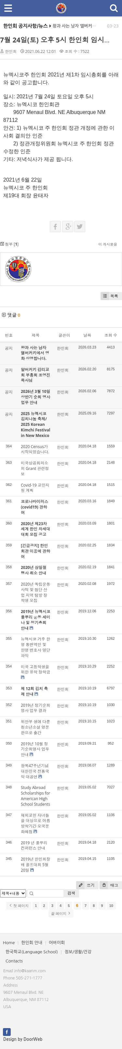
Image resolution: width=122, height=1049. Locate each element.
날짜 (87, 335)
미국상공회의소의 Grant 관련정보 (35, 468)
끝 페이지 (61, 913)
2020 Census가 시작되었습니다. (35, 449)
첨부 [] (9, 244)
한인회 (11, 51)
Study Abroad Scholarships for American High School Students (35, 796)
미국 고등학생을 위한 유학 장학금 (35, 669)
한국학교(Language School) (32, 952)
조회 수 (110, 335)
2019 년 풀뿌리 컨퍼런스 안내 (34, 845)
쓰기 (85, 885)
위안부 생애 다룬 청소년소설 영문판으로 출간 (35, 727)
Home (9, 943)
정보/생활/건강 (77, 952)
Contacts (14, 961)
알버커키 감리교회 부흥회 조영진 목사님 (35, 375)
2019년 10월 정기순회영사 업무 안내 (35, 749)
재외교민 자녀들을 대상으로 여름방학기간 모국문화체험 (35, 823)
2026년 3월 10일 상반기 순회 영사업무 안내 (35, 397)
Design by (22, 1039)
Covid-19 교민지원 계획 (35, 487)
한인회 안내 (31, 943)
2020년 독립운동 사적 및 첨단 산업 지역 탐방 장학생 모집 (35, 592)
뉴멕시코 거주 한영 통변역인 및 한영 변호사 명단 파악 (35, 647)
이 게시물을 (107, 244)
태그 (109, 885)
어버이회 (57, 943)
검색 (71, 893)
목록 (109, 296)
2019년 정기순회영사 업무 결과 (35, 708)
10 (111, 906)
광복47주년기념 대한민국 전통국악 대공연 (35, 771)
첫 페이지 (19, 906)
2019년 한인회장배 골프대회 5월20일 (35, 864)
